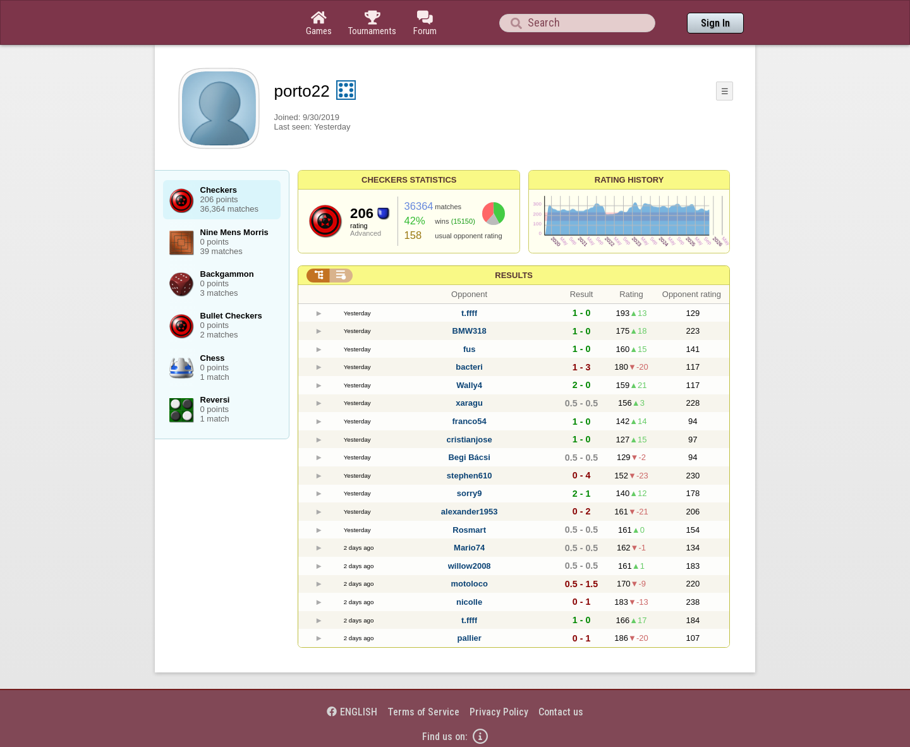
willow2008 (469, 566)
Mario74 (469, 547)
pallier (469, 638)
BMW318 (469, 331)
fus (469, 349)
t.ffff (469, 313)
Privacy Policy (499, 712)
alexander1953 (469, 511)
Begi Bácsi (469, 457)
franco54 (469, 421)
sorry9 (469, 493)
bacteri (469, 367)
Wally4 (469, 385)
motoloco (469, 583)
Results (514, 275)
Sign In (715, 23)
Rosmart (469, 530)
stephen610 (469, 475)
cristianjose (469, 439)
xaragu (469, 403)
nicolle (469, 602)
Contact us (560, 712)
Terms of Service (423, 712)
